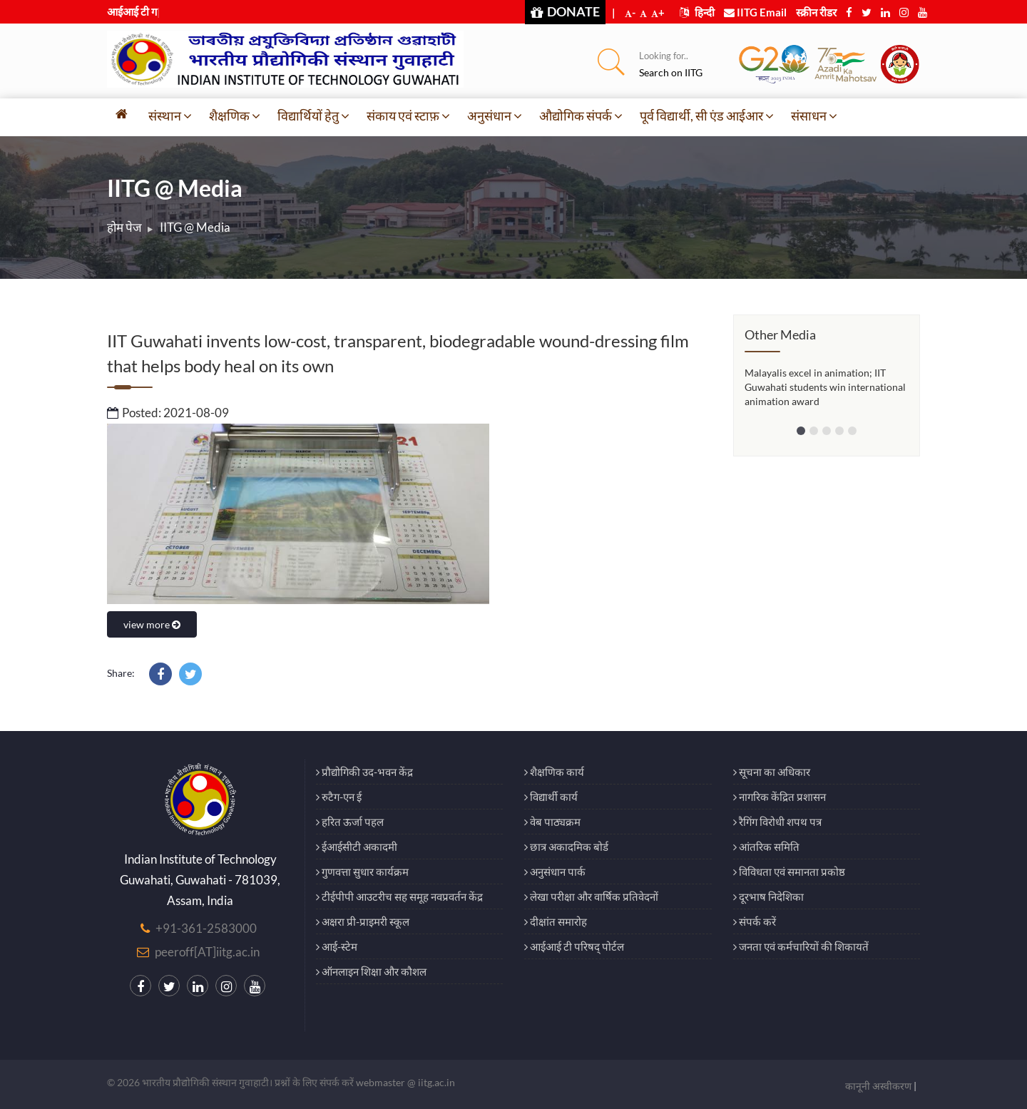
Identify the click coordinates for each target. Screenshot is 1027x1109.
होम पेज (124, 227)
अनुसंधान (494, 115)
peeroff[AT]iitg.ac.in (207, 951)
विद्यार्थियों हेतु (313, 115)
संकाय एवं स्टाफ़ (408, 115)
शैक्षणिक (234, 115)
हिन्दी (697, 12)
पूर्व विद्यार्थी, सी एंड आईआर (707, 115)
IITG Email (755, 12)
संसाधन (814, 115)
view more (151, 624)
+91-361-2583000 (206, 928)
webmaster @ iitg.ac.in (405, 1082)
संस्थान (170, 115)
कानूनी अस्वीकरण (878, 1086)
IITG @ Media (195, 227)
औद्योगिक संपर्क (581, 115)
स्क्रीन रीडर (816, 12)
